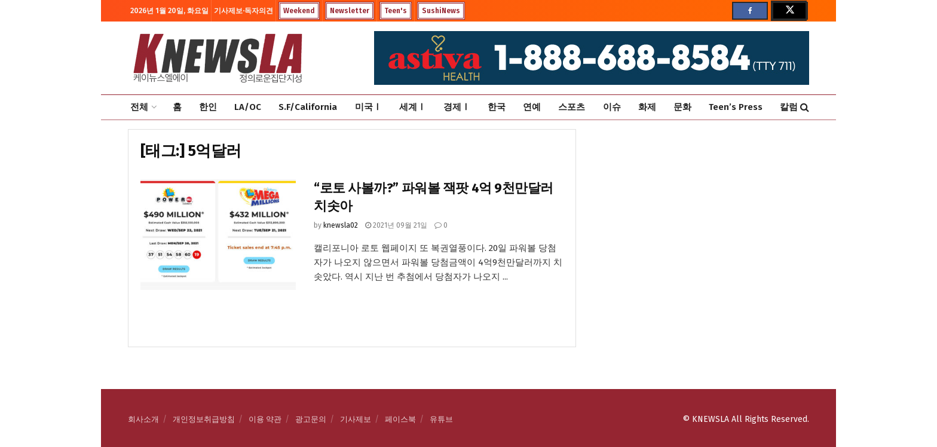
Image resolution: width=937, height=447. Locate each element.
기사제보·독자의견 (243, 11)
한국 (497, 107)
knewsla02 (340, 225)
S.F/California (307, 107)
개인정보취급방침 (204, 419)
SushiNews (441, 11)
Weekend (299, 11)
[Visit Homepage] (217, 58)
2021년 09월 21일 (396, 225)
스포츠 (571, 107)
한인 (208, 107)
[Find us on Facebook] (750, 11)
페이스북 (400, 419)
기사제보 (355, 419)
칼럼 (789, 107)
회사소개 (143, 419)
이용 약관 (265, 419)
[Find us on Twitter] (789, 11)
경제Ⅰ (456, 107)
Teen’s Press (736, 107)
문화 (682, 107)
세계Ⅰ (412, 107)
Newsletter (349, 11)
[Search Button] (804, 107)
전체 (139, 107)
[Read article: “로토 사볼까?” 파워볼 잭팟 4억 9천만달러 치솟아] (218, 234)
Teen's (395, 11)
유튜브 (441, 419)
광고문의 (310, 419)
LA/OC (247, 107)
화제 (647, 107)
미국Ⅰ (368, 107)
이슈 (612, 107)
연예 (532, 107)
